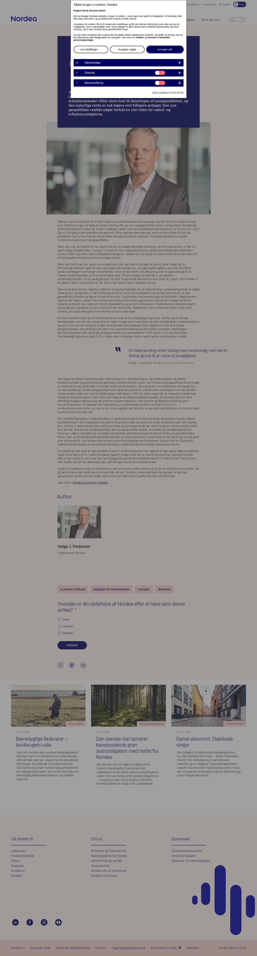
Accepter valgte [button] (127, 49)
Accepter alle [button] (164, 49)
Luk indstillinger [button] (89, 49)
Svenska (93, 10)
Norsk (85, 10)
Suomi (102, 10)
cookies (140, 37)
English (78, 10)
